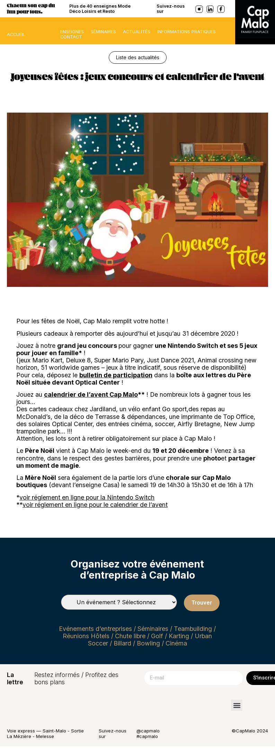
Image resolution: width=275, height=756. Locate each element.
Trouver (202, 602)
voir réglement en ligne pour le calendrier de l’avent (95, 504)
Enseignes (72, 31)
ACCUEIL (16, 34)
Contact (71, 36)
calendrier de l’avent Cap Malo (91, 394)
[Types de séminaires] (119, 602)
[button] (236, 705)
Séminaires (103, 31)
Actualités (136, 31)
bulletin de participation (115, 375)
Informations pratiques (186, 31)
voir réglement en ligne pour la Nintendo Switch (86, 497)
